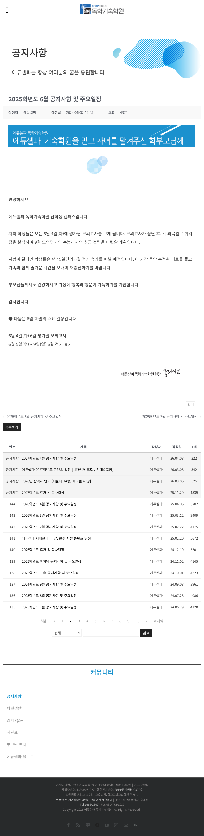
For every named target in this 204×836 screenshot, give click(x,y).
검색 (146, 633)
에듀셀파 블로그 (20, 756)
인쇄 (191, 404)
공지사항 (14, 696)
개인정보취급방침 (79, 799)
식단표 (12, 732)
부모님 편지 (16, 744)
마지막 (158, 620)
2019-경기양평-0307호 (128, 789)
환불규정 (95, 799)
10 (137, 620)
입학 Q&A (15, 720)
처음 (44, 620)
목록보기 (11, 427)
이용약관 (61, 799)
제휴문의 (107, 799)
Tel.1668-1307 (89, 804)
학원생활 (14, 708)
